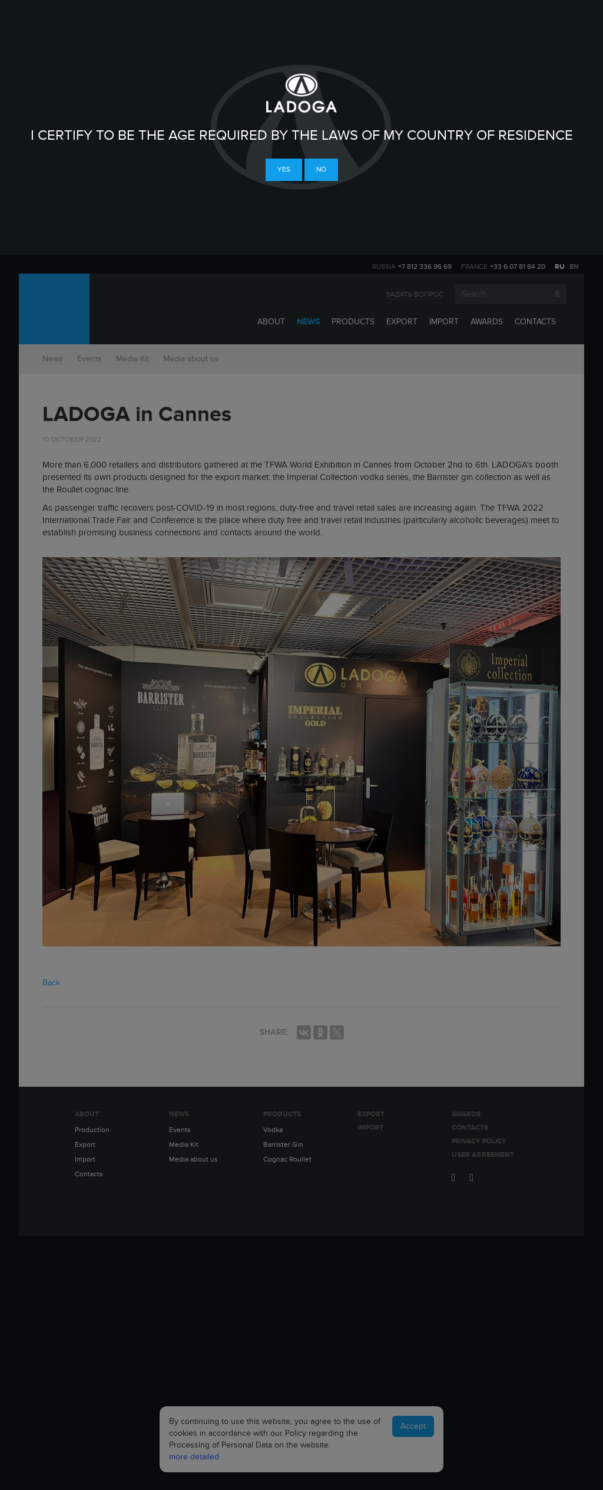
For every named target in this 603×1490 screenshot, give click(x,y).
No (321, 169)
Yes (283, 169)
